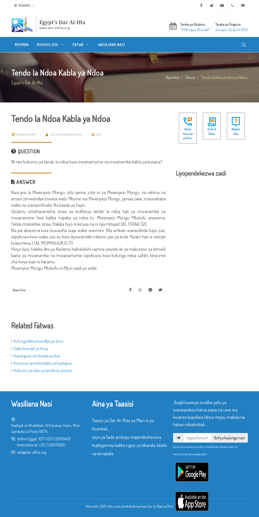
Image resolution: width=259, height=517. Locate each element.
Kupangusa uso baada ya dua (35, 355)
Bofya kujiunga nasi (229, 437)
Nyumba (172, 77)
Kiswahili (24, 5)
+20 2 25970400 (52, 444)
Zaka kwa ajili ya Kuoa (29, 348)
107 (41, 438)
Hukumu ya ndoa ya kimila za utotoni (41, 370)
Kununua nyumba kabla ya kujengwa (41, 363)
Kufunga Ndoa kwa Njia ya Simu (37, 341)
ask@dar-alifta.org (31, 452)
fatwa (190, 77)
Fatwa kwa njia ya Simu (188, 133)
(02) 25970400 (58, 438)
